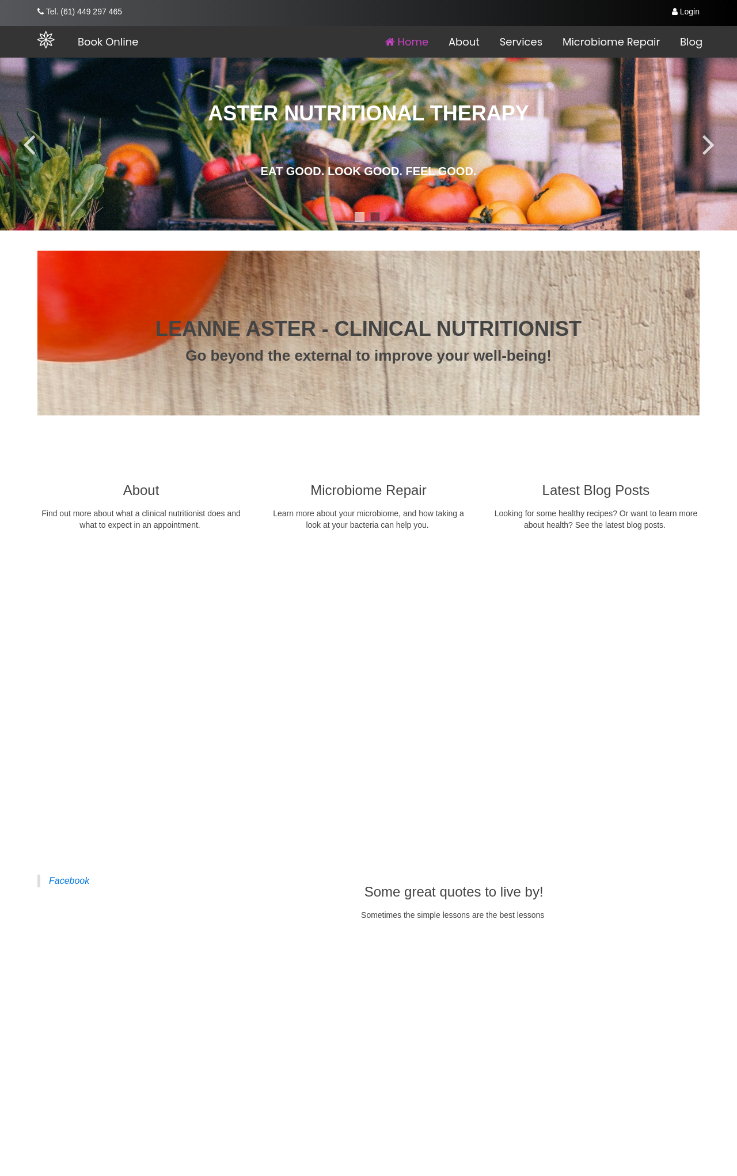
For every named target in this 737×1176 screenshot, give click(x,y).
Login (686, 11)
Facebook (69, 881)
